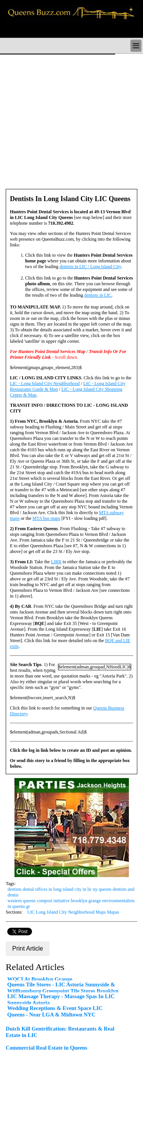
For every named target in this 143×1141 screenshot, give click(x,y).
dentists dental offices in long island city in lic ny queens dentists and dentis (71, 892)
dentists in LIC (97, 295)
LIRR (56, 561)
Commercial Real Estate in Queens (46, 1048)
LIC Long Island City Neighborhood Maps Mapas (73, 912)
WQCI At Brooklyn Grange (39, 979)
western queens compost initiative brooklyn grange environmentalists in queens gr (71, 903)
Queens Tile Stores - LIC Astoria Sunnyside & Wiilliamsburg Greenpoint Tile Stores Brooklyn (63, 987)
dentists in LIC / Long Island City (90, 266)
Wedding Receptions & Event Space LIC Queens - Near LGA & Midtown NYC (55, 1011)
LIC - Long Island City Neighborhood (45, 383)
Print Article (27, 948)
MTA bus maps (46, 518)
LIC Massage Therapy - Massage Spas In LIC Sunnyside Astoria (61, 999)
